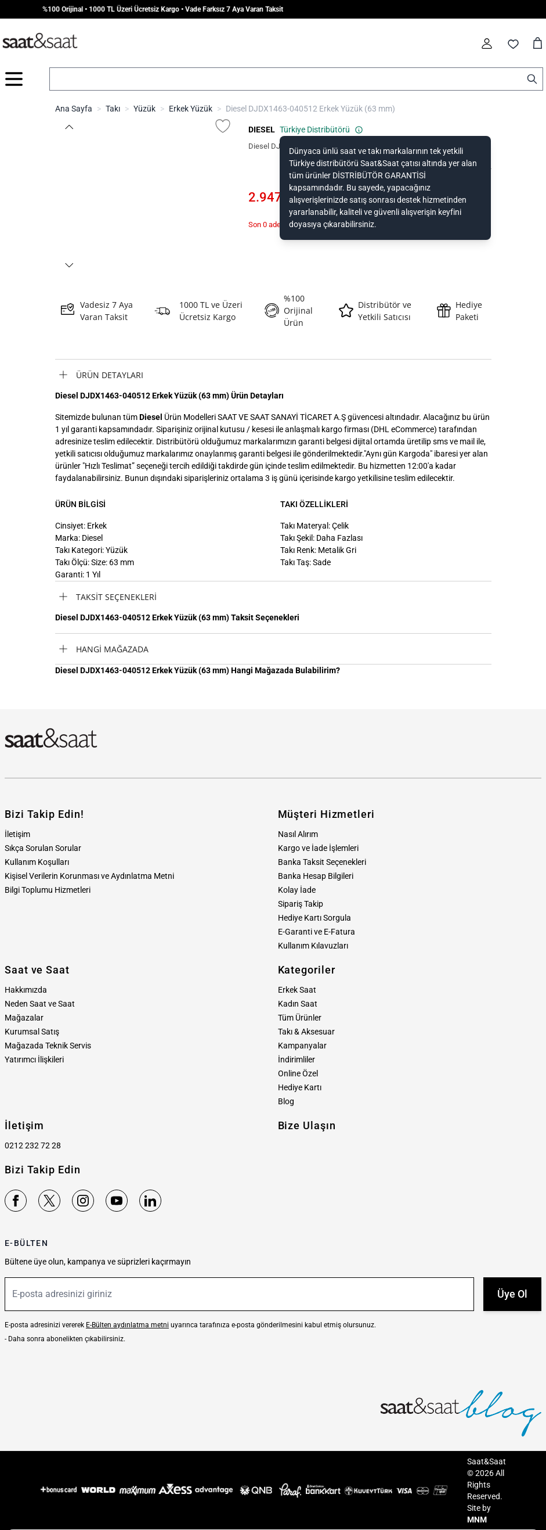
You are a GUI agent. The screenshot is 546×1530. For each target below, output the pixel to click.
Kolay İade (297, 890)
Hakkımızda (26, 989)
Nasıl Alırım (298, 834)
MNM (477, 1519)
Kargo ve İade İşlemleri (318, 848)
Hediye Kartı (299, 1087)
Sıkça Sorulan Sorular (43, 848)
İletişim (17, 834)
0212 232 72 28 (33, 1145)
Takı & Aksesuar (306, 1031)
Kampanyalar (302, 1045)
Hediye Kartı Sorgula (314, 917)
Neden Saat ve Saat (40, 1003)
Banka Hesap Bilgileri (315, 876)
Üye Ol (512, 1294)
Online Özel (298, 1073)
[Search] (532, 79)
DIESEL (261, 129)
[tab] (273, 375)
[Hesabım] (487, 43)
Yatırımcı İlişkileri (34, 1059)
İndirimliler (296, 1059)
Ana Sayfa (73, 108)
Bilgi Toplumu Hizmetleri (48, 890)
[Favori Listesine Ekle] (223, 126)
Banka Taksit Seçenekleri (322, 862)
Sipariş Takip (300, 903)
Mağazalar (24, 1017)
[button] (69, 127)
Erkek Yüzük (190, 108)
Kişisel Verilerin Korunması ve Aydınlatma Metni (89, 876)
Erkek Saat (297, 989)
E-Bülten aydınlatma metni (127, 1325)
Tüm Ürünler (299, 1017)
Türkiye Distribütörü (321, 129)
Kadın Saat (297, 1003)
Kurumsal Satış (32, 1031)
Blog (286, 1101)
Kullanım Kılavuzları (313, 945)
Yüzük (144, 108)
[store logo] (40, 41)
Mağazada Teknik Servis (48, 1045)
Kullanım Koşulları (37, 862)
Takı (113, 108)
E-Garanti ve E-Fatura (316, 931)
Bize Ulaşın (307, 1125)
